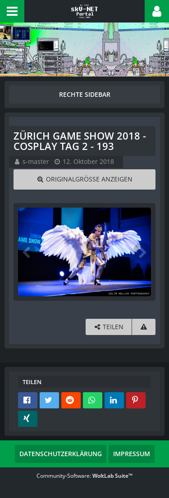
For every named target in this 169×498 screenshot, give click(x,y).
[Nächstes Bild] (142, 252)
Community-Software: (84, 476)
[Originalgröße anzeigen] (84, 179)
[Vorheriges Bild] (27, 252)
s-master (36, 161)
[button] (12, 11)
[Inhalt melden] (143, 327)
